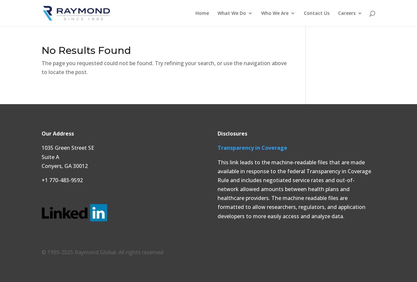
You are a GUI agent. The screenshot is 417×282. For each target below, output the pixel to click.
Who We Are (275, 13)
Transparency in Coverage (252, 147)
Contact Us (317, 13)
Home (202, 13)
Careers (347, 13)
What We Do (232, 13)
